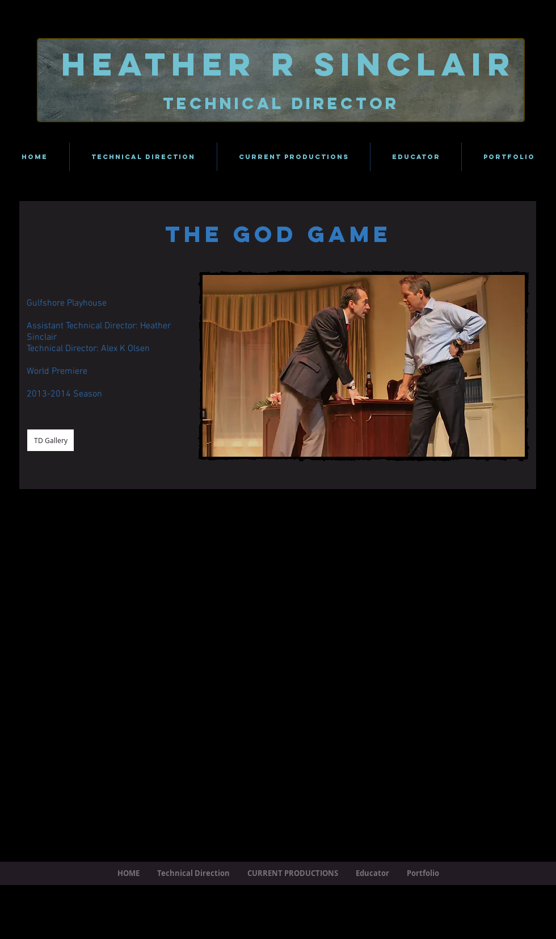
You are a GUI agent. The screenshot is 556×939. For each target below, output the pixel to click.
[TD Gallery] (50, 440)
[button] (364, 366)
